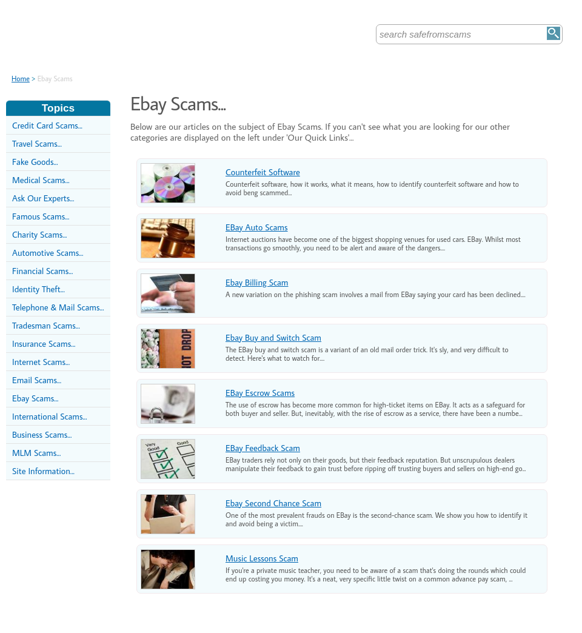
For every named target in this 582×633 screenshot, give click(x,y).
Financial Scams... (42, 270)
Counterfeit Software (263, 172)
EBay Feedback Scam (263, 448)
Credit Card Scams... (47, 125)
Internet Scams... (41, 361)
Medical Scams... (41, 180)
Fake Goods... (35, 161)
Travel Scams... (37, 143)
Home (21, 78)
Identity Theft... (38, 289)
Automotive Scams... (47, 252)
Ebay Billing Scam (257, 282)
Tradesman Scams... (46, 325)
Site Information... (43, 471)
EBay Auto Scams (257, 227)
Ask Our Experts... (43, 198)
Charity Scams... (39, 234)
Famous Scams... (40, 216)
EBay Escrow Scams (260, 392)
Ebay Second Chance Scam (273, 503)
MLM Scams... (36, 452)
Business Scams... (42, 434)
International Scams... (49, 416)
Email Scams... (36, 380)
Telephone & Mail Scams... (58, 307)
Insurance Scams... (43, 343)
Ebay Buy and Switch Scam (273, 337)
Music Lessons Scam (262, 558)
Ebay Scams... (35, 398)
